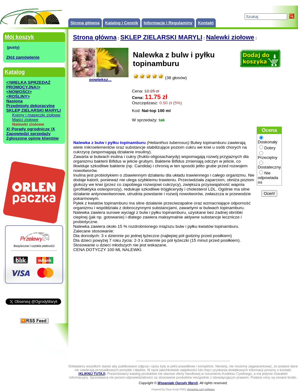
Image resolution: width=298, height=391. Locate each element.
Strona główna (85, 22)
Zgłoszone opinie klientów (32, 138)
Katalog (15, 72)
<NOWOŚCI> (19, 91)
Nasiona (14, 101)
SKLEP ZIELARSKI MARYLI (33, 110)
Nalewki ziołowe (230, 37)
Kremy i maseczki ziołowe (36, 115)
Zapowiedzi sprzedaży (28, 133)
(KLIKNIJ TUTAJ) (92, 373)
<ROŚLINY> (18, 96)
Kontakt (206, 22)
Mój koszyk (19, 37)
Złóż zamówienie (22, 57)
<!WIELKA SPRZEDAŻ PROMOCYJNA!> (28, 84)
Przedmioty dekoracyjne (30, 105)
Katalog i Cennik (121, 22)
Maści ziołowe (25, 119)
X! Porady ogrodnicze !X (30, 129)
